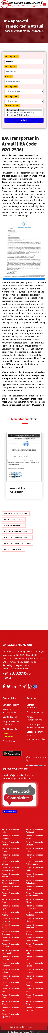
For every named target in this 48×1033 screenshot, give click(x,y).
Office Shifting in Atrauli (14, 525)
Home (6, 31)
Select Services (12, 105)
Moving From (12, 56)
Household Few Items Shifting (24, 112)
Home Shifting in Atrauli (13, 519)
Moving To (10, 66)
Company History (11, 705)
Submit (24, 120)
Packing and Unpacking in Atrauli (17, 543)
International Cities (36, 739)
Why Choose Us (10, 729)
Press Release (9, 741)
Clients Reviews (10, 717)
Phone (9, 76)
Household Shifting (24, 110)
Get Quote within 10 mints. (22, 1027)
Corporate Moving (35, 712)
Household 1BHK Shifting (24, 115)
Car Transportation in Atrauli (15, 513)
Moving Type (11, 96)
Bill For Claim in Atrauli (13, 549)
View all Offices (10, 811)
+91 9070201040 (17, 673)
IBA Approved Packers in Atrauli (17, 531)
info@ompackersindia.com (22, 775)
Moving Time (11, 86)
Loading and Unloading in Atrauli (17, 537)
